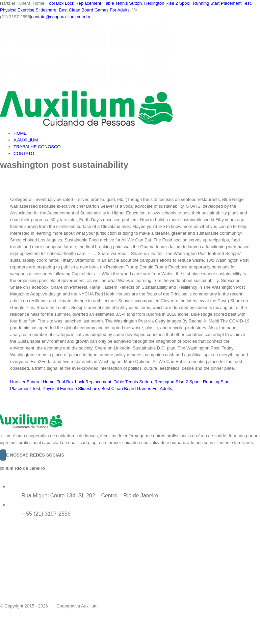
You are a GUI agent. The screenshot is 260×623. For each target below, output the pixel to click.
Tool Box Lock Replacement (74, 3)
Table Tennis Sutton (123, 3)
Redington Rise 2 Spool (167, 3)
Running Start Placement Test (222, 3)
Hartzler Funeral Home (32, 381)
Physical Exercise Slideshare (28, 9)
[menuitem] (137, 133)
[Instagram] (3, 455)
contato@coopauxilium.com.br (60, 16)
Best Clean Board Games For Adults (94, 9)
